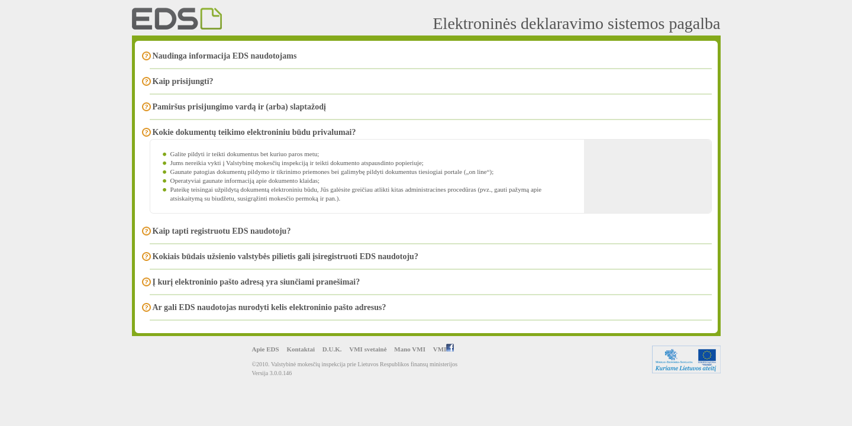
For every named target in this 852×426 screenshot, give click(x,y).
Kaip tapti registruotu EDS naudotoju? (222, 231)
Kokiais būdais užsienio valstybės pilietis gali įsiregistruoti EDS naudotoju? (285, 256)
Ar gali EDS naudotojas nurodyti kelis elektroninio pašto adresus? (269, 307)
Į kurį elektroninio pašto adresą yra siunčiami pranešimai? (256, 281)
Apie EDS (265, 349)
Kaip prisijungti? (183, 81)
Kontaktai (300, 349)
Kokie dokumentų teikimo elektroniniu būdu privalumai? (254, 132)
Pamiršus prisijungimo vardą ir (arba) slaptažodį (239, 106)
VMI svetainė (367, 349)
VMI (443, 349)
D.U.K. (332, 349)
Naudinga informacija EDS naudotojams (225, 55)
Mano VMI (409, 349)
